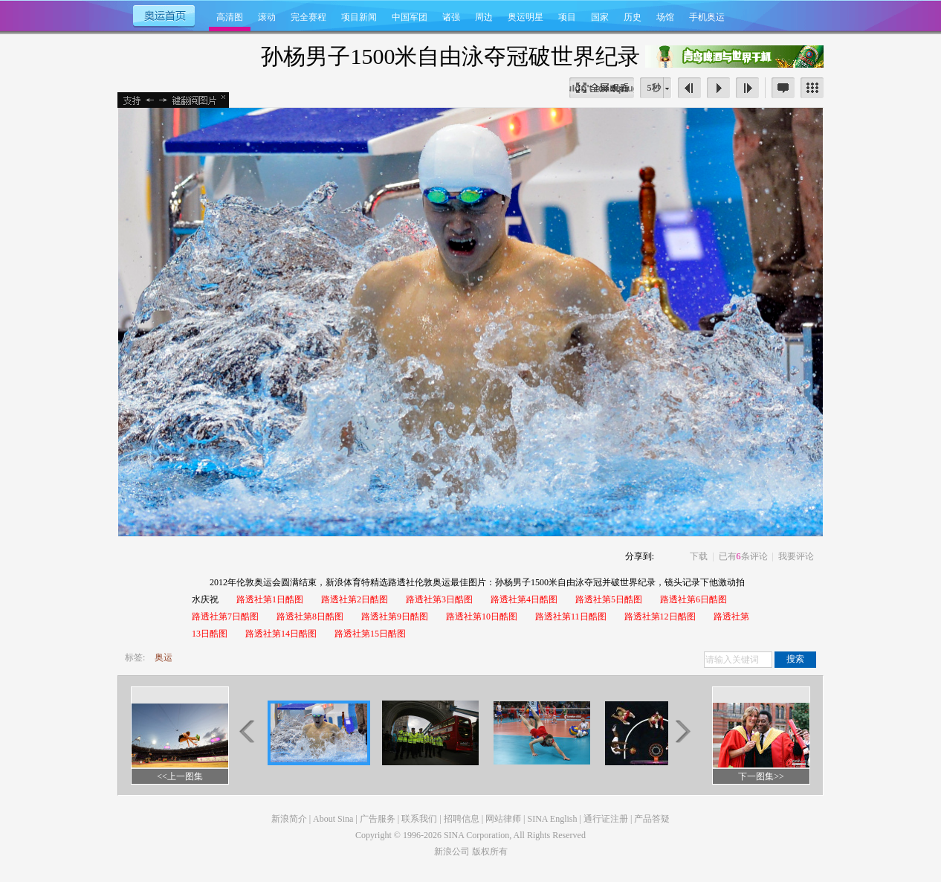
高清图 (229, 17)
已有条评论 (743, 556)
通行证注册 (605, 819)
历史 (632, 17)
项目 (567, 17)
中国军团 (409, 17)
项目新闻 (359, 17)
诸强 (451, 17)
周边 (484, 17)
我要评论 (796, 556)
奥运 (163, 657)
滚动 (267, 17)
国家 (600, 17)
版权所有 (490, 851)
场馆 (665, 17)
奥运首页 (163, 15)
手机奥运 (707, 17)
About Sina (333, 819)
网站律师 (503, 819)
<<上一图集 (180, 776)
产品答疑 (652, 819)
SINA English (552, 819)
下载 (699, 556)
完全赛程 (308, 17)
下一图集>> (761, 776)
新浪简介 (289, 819)
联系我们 (419, 819)
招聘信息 (461, 819)
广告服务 (377, 819)
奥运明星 (525, 17)
